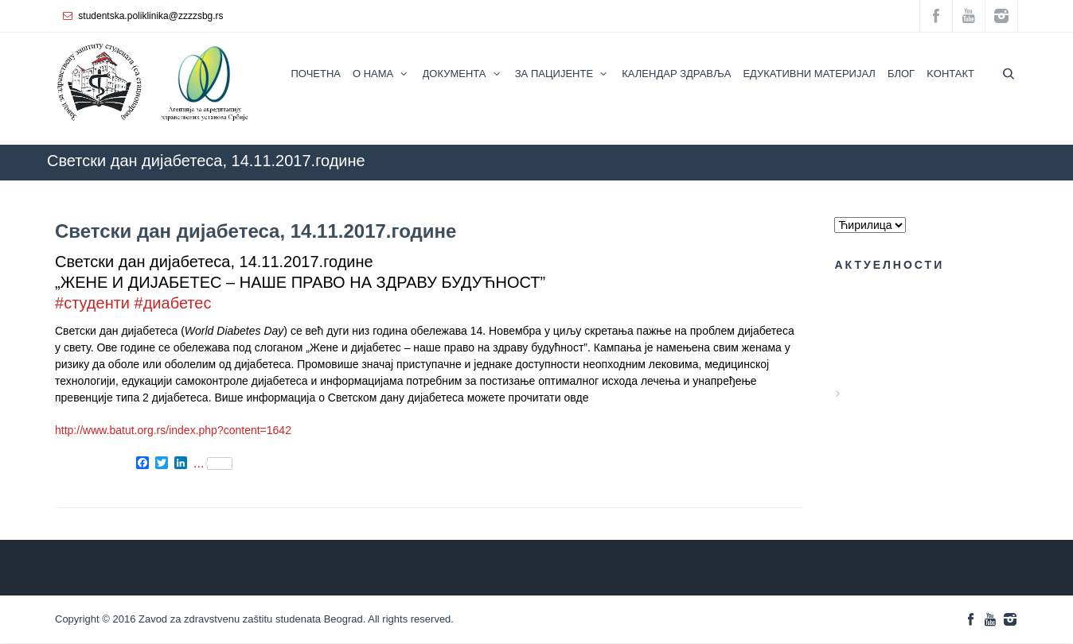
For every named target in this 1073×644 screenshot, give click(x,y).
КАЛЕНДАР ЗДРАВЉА (640, 188)
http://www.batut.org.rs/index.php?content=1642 (173, 430)
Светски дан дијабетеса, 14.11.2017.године (255, 231)
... (212, 463)
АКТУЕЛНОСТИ (752, 188)
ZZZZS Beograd (532, 188)
